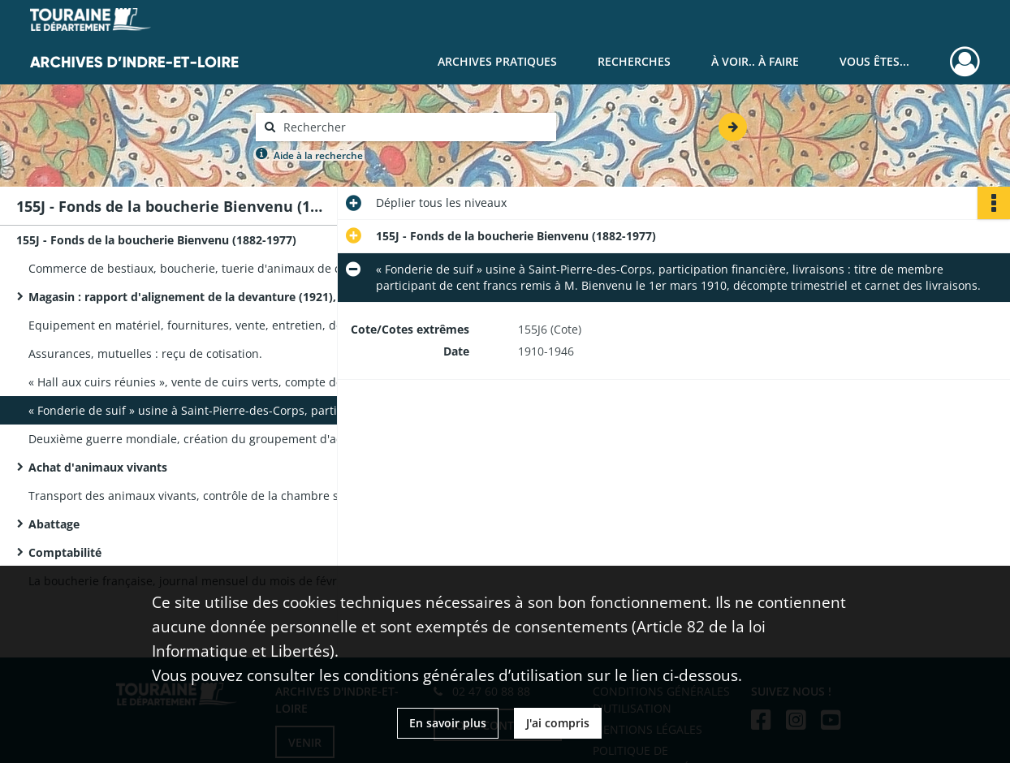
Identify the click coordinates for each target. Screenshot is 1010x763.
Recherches (634, 61)
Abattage (54, 524)
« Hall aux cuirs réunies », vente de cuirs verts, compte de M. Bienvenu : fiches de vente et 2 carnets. (190, 382)
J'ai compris (557, 723)
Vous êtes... (874, 61)
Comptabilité (64, 552)
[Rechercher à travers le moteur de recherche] (414, 127)
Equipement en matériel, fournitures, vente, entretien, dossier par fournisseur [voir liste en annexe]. (190, 325)
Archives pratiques (497, 61)
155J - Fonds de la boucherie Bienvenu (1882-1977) (156, 240)
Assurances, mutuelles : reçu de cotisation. (145, 353)
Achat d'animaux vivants (97, 467)
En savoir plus (447, 723)
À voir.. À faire (755, 61)
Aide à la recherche (318, 155)
